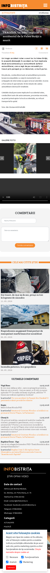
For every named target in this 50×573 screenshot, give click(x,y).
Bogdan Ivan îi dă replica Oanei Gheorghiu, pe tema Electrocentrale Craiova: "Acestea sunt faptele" (21, 452)
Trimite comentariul (25, 245)
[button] (2, 158)
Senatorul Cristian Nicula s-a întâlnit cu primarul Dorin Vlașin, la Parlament (24, 411)
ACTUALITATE (9, 522)
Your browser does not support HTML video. (25, 191)
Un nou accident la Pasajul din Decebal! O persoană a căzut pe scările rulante (25, 399)
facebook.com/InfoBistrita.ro (24, 505)
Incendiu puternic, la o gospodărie (18, 367)
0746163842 (17, 509)
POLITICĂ (7, 526)
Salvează (11, 567)
